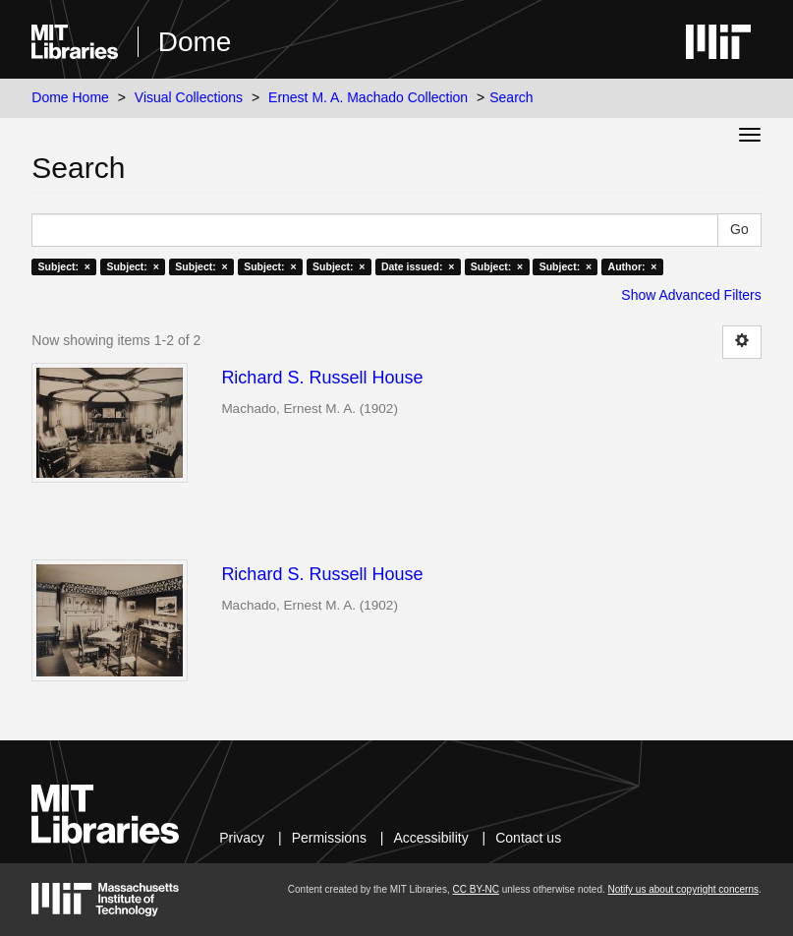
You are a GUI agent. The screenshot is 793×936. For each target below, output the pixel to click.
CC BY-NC (475, 889)
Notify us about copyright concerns (683, 889)
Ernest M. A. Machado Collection (368, 97)
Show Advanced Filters (691, 295)
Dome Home (70, 97)
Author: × (632, 266)
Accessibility (430, 838)
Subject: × (64, 266)
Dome (195, 42)
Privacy (241, 838)
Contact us (528, 838)
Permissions (329, 838)
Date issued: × (417, 266)
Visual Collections (189, 97)
